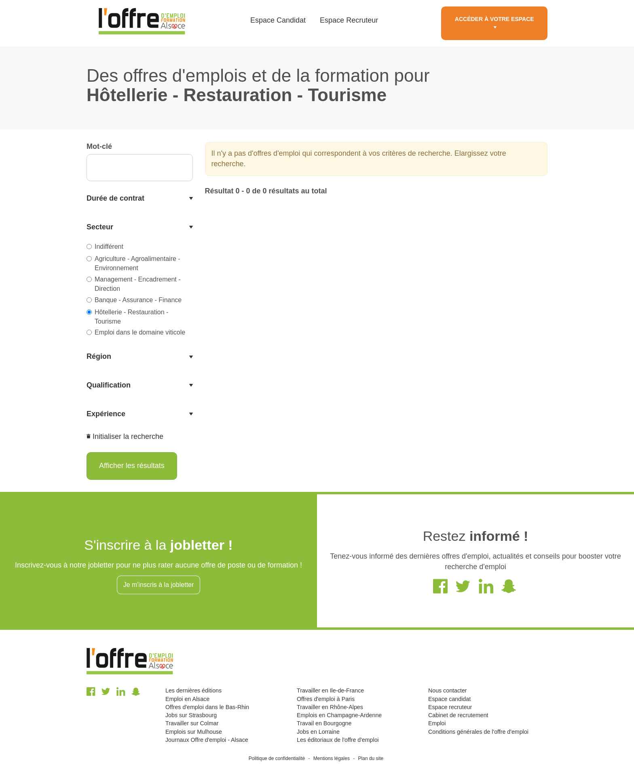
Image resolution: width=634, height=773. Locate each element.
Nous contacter (447, 690)
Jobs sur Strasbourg (191, 715)
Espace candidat (449, 699)
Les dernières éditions (193, 690)
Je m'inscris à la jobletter (158, 584)
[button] (140, 198)
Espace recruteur (450, 707)
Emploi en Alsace (187, 699)
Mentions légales (331, 758)
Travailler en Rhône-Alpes (330, 707)
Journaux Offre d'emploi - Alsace (206, 740)
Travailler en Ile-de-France (330, 690)
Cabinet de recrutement (458, 715)
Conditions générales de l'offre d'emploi (478, 732)
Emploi (437, 723)
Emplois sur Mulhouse (193, 732)
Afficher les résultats (132, 466)
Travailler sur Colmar (191, 723)
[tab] (140, 198)
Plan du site (371, 758)
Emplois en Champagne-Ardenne (339, 715)
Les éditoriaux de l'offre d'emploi (338, 740)
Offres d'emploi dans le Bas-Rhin (207, 707)
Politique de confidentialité (277, 758)
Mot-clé (99, 146)
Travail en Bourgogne (324, 723)
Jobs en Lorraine (318, 732)
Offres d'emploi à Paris (326, 699)
